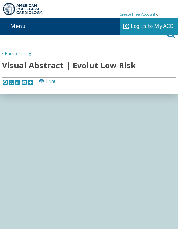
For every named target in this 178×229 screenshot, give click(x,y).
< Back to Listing (16, 53)
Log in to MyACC (146, 25)
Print (50, 81)
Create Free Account (137, 14)
